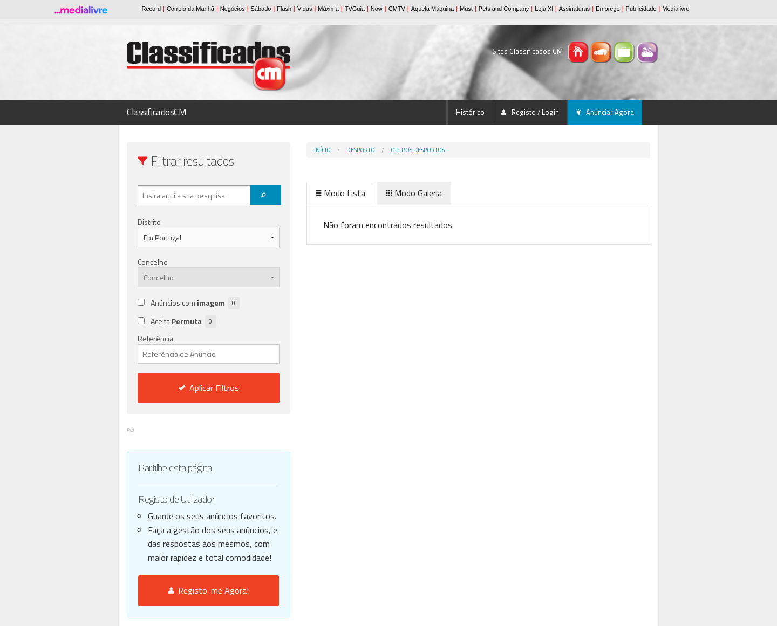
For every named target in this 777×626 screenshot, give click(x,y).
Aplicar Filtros (209, 387)
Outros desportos (418, 150)
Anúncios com (195, 303)
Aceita (183, 321)
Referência (209, 348)
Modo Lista (340, 193)
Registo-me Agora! (208, 590)
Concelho (153, 261)
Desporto (360, 150)
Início (322, 150)
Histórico (470, 112)
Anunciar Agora (605, 112)
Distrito (149, 222)
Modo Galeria (414, 193)
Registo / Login (530, 112)
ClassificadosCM (157, 112)
